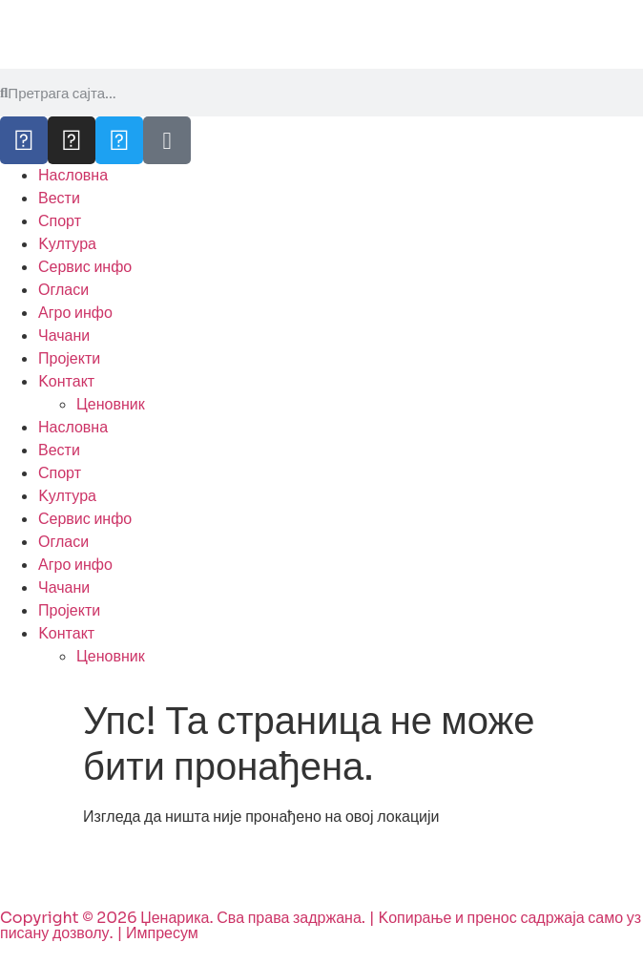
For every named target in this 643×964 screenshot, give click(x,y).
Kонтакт (66, 381)
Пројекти (69, 358)
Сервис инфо (85, 267)
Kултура (67, 244)
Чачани (64, 335)
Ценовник (110, 404)
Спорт (59, 221)
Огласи (63, 290)
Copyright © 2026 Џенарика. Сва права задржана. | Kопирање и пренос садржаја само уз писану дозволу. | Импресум (320, 925)
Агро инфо (75, 313)
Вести (59, 198)
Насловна (73, 175)
